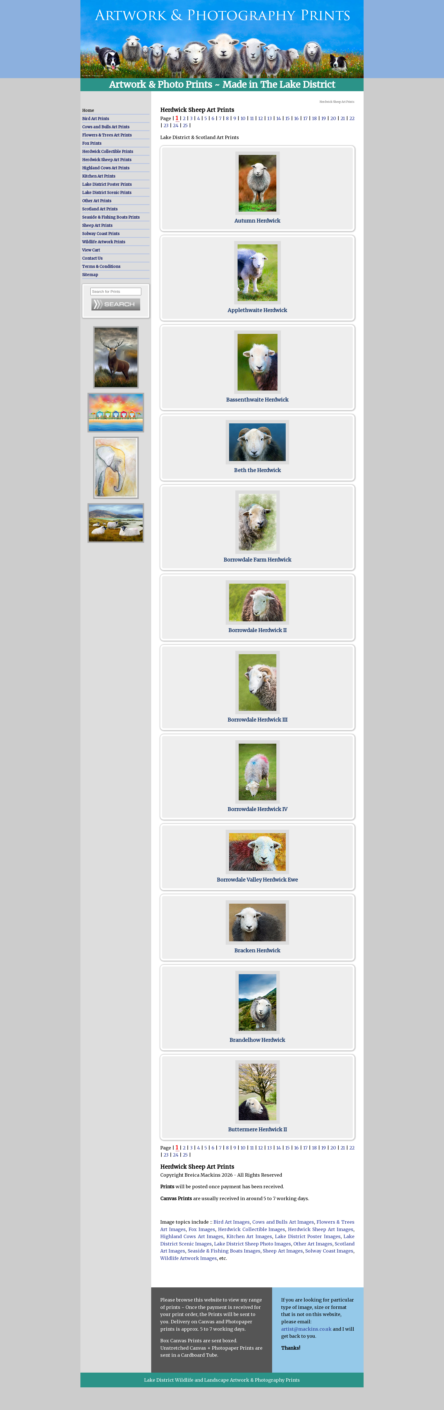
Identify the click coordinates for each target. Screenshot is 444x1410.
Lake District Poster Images (307, 1236)
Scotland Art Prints (100, 209)
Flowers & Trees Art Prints (107, 135)
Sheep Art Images (283, 1251)
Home (88, 110)
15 (288, 118)
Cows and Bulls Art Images (283, 1222)
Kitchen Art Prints (98, 176)
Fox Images (202, 1229)
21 (343, 118)
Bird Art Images (232, 1222)
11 (252, 118)
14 (279, 118)
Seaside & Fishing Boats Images (224, 1251)
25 (186, 125)
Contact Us (92, 258)
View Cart (91, 250)
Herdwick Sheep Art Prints (106, 159)
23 (167, 125)
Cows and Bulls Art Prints (105, 127)
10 (244, 118)
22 (352, 118)
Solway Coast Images (329, 1251)
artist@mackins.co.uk (306, 1329)
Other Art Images (312, 1244)
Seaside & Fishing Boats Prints (111, 217)
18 (315, 118)
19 (324, 118)
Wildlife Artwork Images (188, 1258)
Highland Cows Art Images (191, 1236)
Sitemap (90, 274)
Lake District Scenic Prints (106, 192)
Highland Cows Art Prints (105, 168)
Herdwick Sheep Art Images (320, 1229)
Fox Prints (91, 143)
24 (176, 125)
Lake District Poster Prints (107, 184)
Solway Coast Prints (100, 233)
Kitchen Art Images (249, 1236)
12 (261, 118)
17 (306, 118)
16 (297, 118)
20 (333, 118)
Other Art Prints (96, 201)
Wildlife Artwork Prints (103, 242)
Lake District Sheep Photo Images (252, 1244)
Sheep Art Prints (97, 225)
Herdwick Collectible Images (251, 1229)
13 (270, 118)
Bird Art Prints (95, 118)
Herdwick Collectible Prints (107, 151)
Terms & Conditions (101, 266)
